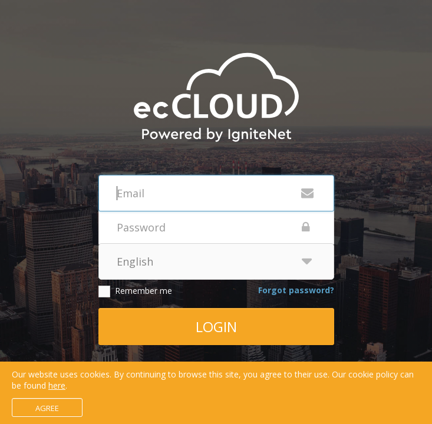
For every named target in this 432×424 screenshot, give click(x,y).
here (56, 385)
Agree (47, 408)
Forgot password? (296, 290)
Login (216, 326)
